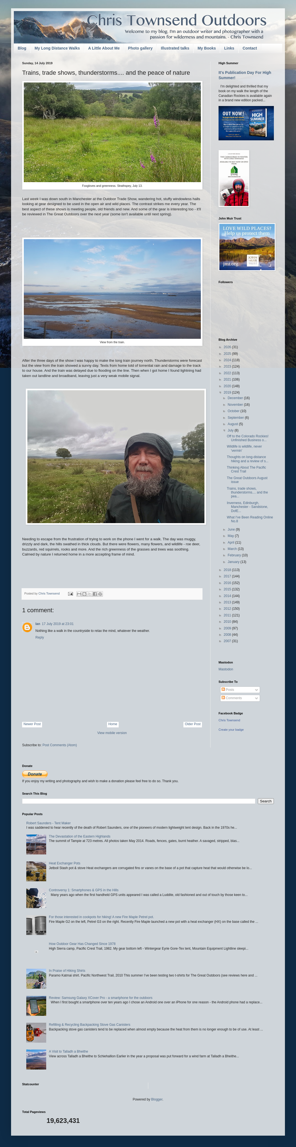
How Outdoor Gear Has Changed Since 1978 (82, 944)
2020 (228, 386)
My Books (207, 48)
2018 (228, 570)
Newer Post (32, 724)
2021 (228, 379)
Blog (22, 48)
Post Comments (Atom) (59, 745)
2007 (228, 641)
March (233, 549)
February (235, 555)
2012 (228, 609)
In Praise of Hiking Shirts (67, 971)
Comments (232, 698)
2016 (228, 583)
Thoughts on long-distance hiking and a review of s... (247, 459)
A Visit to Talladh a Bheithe (68, 1051)
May (231, 536)
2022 (228, 373)
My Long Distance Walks (57, 48)
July (231, 430)
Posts (228, 690)
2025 (228, 354)
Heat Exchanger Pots (64, 863)
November (236, 405)
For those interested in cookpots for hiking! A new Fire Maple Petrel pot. (101, 917)
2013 (228, 602)
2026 (228, 347)
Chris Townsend (229, 720)
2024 (228, 360)
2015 (228, 589)
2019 (228, 392)
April (231, 542)
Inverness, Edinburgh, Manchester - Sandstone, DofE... (247, 507)
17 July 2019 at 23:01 (58, 624)
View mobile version (112, 733)
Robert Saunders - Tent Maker (48, 823)
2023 (228, 366)
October (234, 411)
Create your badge (231, 729)
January (234, 562)
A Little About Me (104, 48)
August (233, 424)
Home (112, 724)
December (236, 398)
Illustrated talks (175, 48)
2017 (228, 576)
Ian (37, 624)
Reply (39, 637)
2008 (228, 635)
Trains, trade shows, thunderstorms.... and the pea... (247, 492)
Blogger (156, 1099)
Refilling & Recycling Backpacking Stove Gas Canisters (89, 1025)
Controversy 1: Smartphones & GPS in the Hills (83, 890)
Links (229, 48)
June (232, 529)
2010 (228, 622)
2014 (228, 596)
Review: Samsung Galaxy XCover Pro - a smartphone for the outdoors (100, 998)
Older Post (193, 724)
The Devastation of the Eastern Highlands (79, 836)
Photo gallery (140, 48)
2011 (228, 615)
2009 (228, 628)
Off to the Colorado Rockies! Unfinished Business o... (248, 438)
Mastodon (226, 669)
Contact (250, 48)
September (236, 418)
